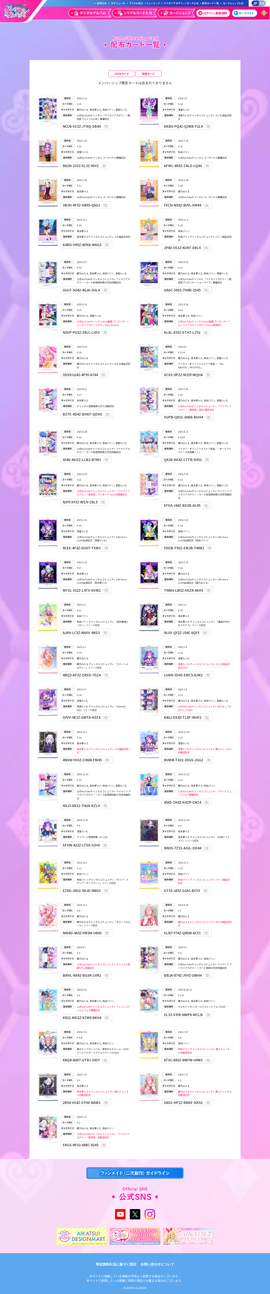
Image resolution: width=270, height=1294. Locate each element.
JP (255, 3)
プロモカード (121, 73)
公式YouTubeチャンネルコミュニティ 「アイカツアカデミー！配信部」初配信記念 (103, 1135)
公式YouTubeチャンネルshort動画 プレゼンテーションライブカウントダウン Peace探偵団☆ (204, 323)
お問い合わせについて (157, 1264)
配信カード (148, 73)
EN (262, 3)
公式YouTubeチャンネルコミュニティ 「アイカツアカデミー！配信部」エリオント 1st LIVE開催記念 (103, 492)
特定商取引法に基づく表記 (116, 1264)
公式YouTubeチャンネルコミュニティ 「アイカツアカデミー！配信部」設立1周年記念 (204, 407)
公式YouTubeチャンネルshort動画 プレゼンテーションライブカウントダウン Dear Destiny (103, 323)
